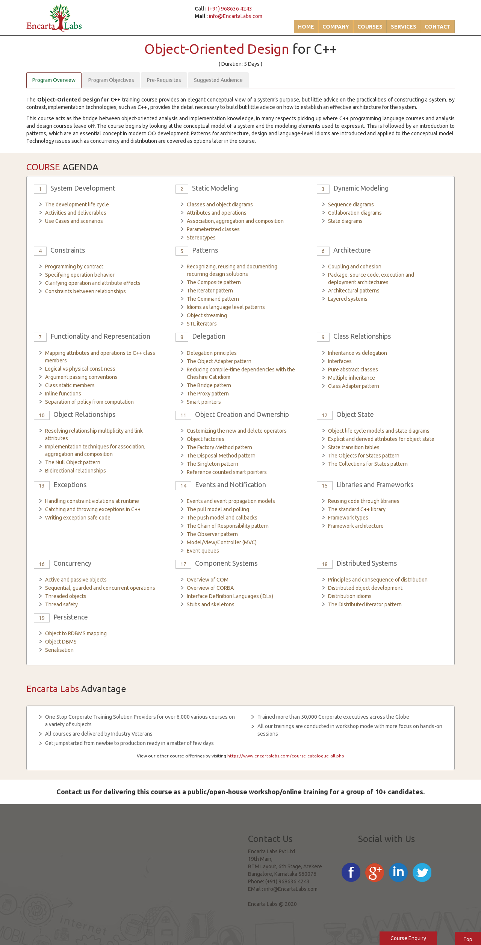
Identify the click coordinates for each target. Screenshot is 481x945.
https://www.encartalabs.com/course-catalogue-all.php (285, 755)
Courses (370, 27)
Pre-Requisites (164, 80)
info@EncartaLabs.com (235, 16)
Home (306, 27)
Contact (438, 27)
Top (467, 939)
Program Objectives (111, 80)
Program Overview (54, 80)
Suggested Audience (218, 80)
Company (335, 27)
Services (403, 27)
